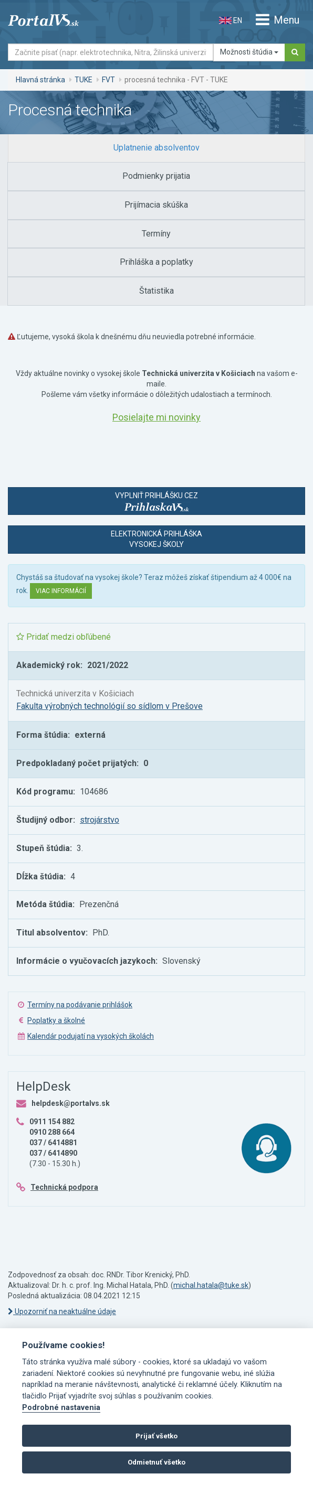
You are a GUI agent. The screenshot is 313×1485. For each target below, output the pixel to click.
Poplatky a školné (56, 1020)
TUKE (83, 80)
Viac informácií (61, 591)
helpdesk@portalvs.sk (71, 1103)
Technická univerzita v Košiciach (75, 693)
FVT (108, 80)
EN (230, 20)
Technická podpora (64, 1187)
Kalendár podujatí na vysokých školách (90, 1036)
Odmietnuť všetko (156, 1462)
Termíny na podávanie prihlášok (79, 1004)
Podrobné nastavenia (61, 1407)
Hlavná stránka (40, 80)
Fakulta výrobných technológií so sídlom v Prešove (109, 706)
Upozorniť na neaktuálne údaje (62, 1311)
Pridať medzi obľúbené (63, 637)
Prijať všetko (156, 1436)
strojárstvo (99, 820)
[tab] (156, 148)
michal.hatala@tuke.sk (210, 1285)
